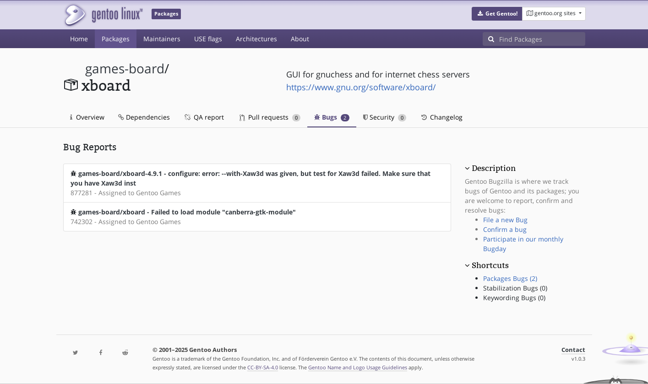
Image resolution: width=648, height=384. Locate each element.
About (300, 38)
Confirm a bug (505, 229)
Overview (87, 117)
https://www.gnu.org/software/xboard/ (361, 87)
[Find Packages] (542, 39)
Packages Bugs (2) (510, 278)
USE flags (208, 38)
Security (385, 117)
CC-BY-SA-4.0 (262, 367)
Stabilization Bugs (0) (515, 288)
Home (79, 38)
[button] (497, 14)
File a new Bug (505, 219)
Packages (116, 38)
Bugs (331, 117)
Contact (573, 350)
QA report (204, 117)
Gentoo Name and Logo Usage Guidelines (357, 367)
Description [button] (494, 168)
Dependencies (144, 117)
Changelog (441, 117)
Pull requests (270, 117)
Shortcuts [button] (490, 265)
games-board (124, 68)
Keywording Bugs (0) (514, 297)
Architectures (256, 38)
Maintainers (161, 38)
